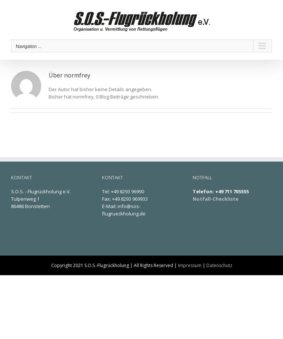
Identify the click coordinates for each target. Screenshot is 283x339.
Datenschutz (219, 265)
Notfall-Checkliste (215, 199)
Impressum (190, 265)
